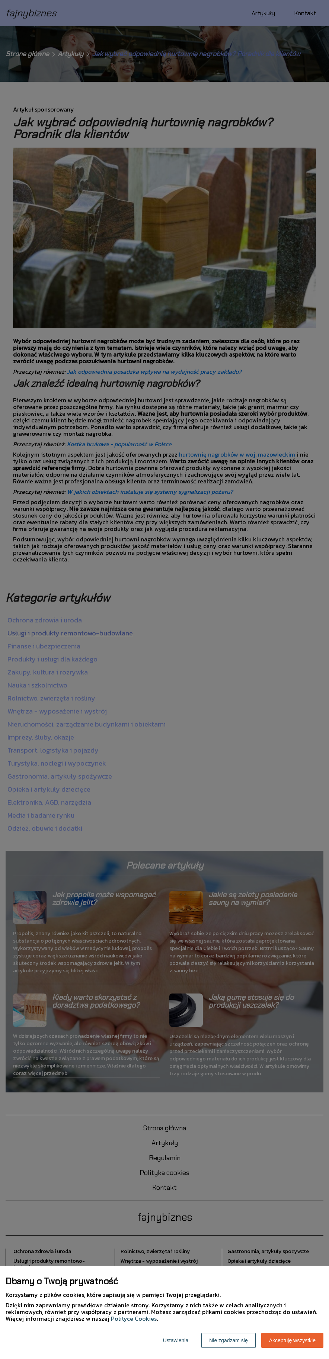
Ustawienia (175, 1340)
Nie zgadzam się (228, 1340)
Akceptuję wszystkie (292, 1340)
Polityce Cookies (134, 1318)
